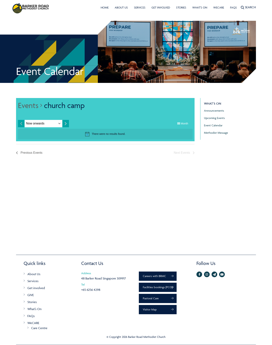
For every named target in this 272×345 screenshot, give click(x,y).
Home (105, 7)
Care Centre (39, 328)
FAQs (233, 7)
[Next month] (66, 123)
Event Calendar (213, 125)
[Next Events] (184, 152)
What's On (199, 7)
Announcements (214, 110)
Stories (181, 7)
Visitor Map (150, 309)
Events (28, 105)
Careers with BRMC (154, 276)
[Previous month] (21, 123)
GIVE (30, 295)
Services (139, 7)
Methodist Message (216, 132)
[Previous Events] (29, 152)
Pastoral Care (151, 298)
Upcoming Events (214, 118)
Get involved (160, 7)
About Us (121, 7)
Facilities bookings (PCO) (158, 287)
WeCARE (218, 7)
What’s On (34, 309)
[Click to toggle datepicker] (35, 123)
